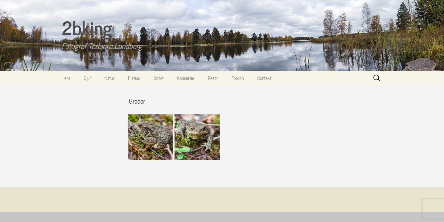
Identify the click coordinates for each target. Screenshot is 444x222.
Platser (134, 78)
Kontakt (264, 78)
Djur (87, 78)
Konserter (186, 78)
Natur (109, 78)
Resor (213, 78)
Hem (66, 78)
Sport (158, 78)
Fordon (238, 78)
